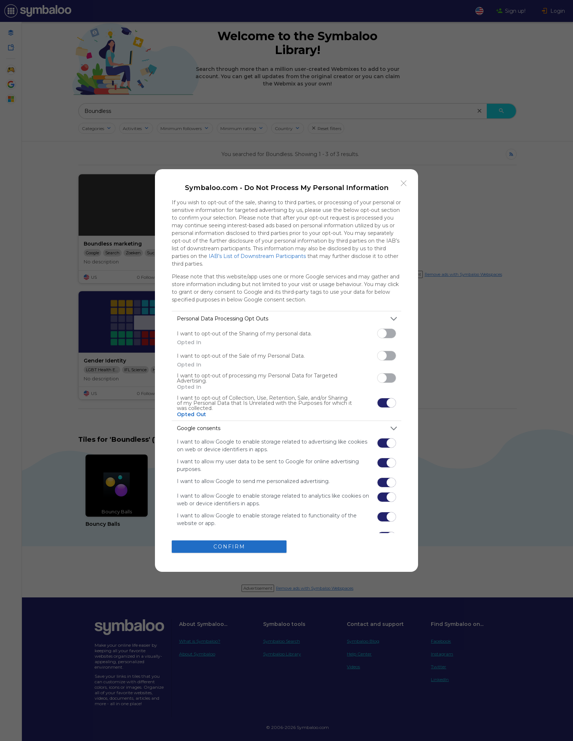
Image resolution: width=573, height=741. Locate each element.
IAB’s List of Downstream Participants (257, 256)
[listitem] (286, 318)
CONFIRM (229, 546)
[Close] (404, 183)
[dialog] (286, 370)
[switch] (386, 333)
